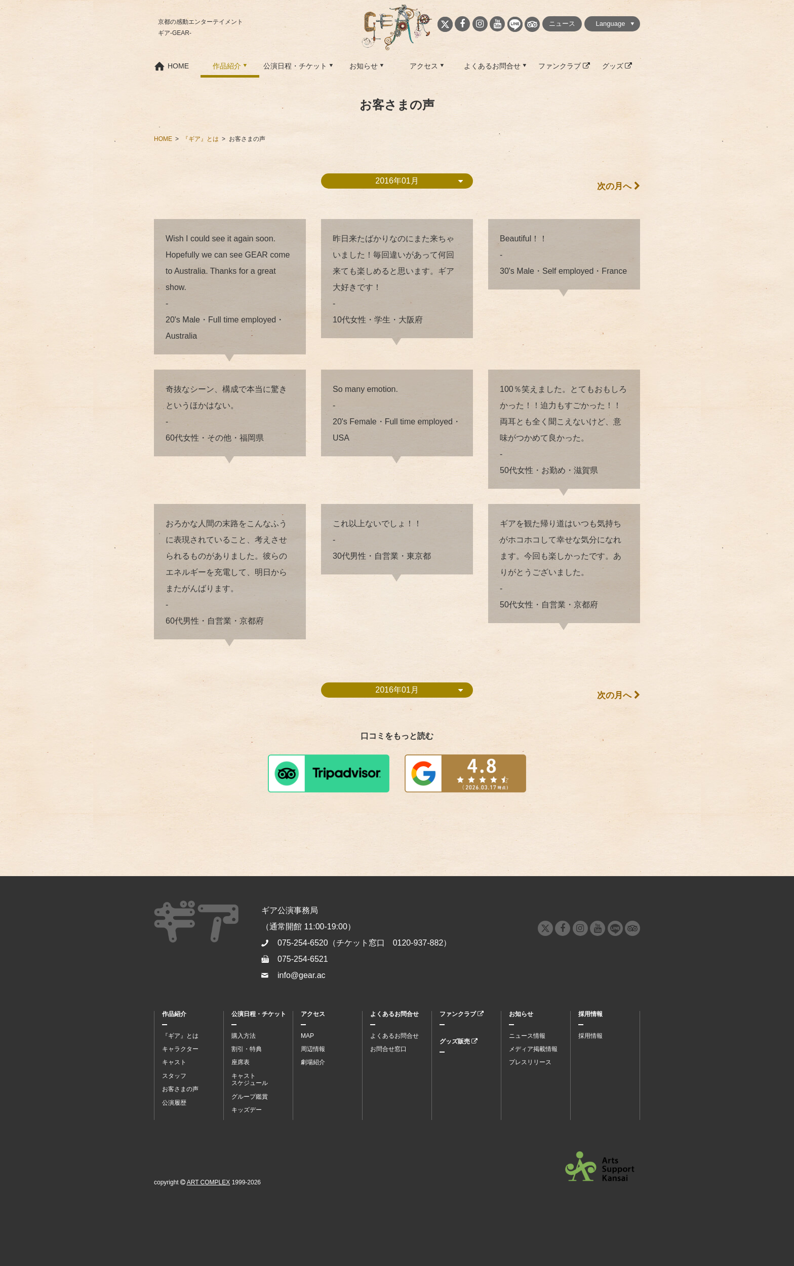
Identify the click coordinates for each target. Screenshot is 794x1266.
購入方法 (243, 1035)
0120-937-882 (418, 942)
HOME (178, 66)
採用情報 (590, 1014)
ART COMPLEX (208, 1182)
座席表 (240, 1062)
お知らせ (363, 66)
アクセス (424, 66)
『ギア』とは (180, 1035)
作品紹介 (227, 66)
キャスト (174, 1062)
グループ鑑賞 (249, 1096)
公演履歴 (174, 1102)
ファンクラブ (564, 66)
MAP (307, 1035)
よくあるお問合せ (492, 66)
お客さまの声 (180, 1089)
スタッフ (174, 1075)
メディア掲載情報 (533, 1049)
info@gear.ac (301, 975)
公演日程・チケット (295, 66)
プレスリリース (530, 1062)
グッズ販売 (459, 1041)
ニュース (562, 23)
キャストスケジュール (249, 1079)
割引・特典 (246, 1049)
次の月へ (617, 186)
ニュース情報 (527, 1035)
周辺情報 (313, 1049)
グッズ (617, 66)
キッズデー (246, 1109)
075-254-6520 (302, 942)
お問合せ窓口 (388, 1049)
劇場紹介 (313, 1062)
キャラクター (180, 1049)
